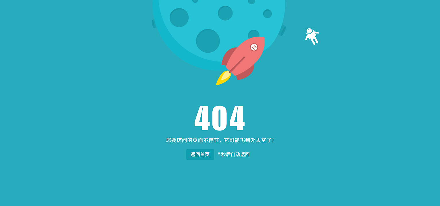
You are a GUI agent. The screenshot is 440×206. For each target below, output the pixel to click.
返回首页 (200, 153)
